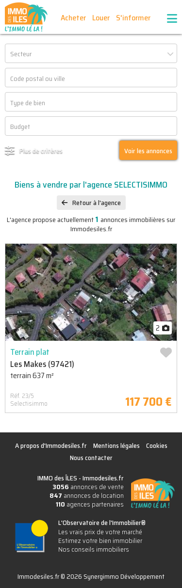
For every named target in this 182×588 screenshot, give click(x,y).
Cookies (156, 445)
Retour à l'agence (96, 202)
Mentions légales (116, 445)
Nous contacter (91, 457)
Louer (101, 18)
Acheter (73, 18)
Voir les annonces (148, 150)
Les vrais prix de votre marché (100, 531)
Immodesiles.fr (103, 478)
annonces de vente (88, 486)
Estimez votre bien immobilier (100, 540)
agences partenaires (90, 504)
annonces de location (87, 495)
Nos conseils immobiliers (93, 549)
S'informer (133, 18)
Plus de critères (41, 150)
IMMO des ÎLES (26, 17)
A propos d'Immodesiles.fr (51, 445)
